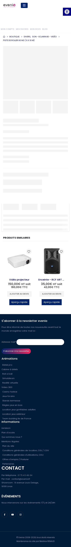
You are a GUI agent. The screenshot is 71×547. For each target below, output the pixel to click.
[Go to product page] (19, 261)
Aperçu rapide (19, 302)
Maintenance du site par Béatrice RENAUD (35, 541)
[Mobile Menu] (24, 5)
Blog (45, 29)
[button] (67, 12)
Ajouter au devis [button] (19, 294)
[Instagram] (20, 515)
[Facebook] (5, 515)
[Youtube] (12, 515)
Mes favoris (22, 29)
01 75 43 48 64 (25, 475)
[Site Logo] (9, 5)
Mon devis (35, 29)
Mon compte (7, 29)
